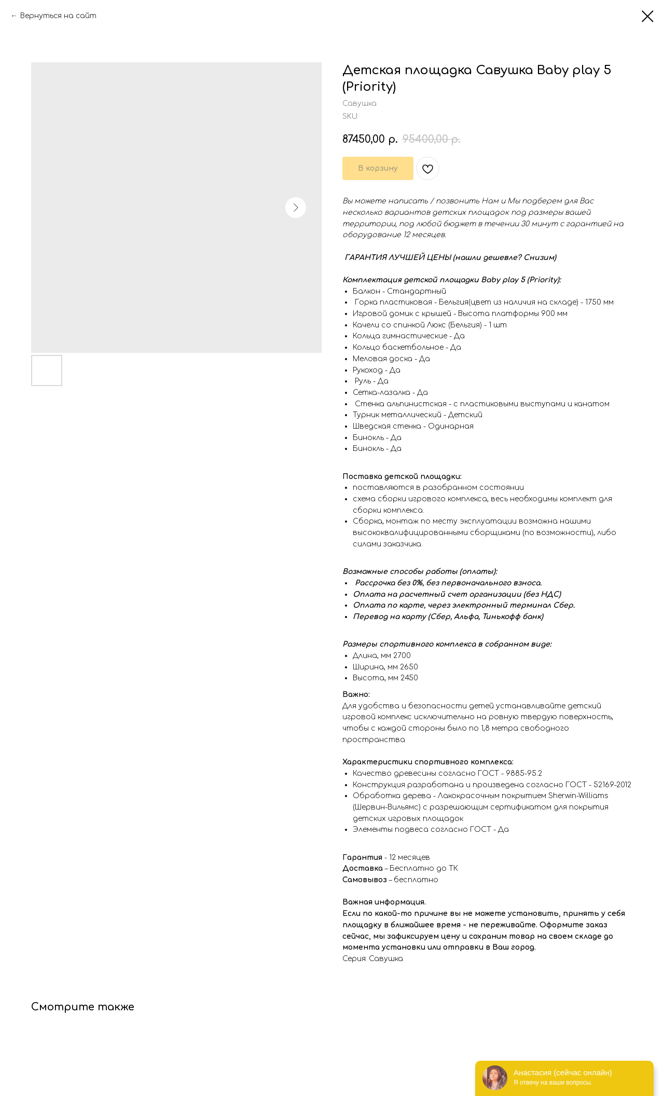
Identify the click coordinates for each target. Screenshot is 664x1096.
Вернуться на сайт (58, 16)
